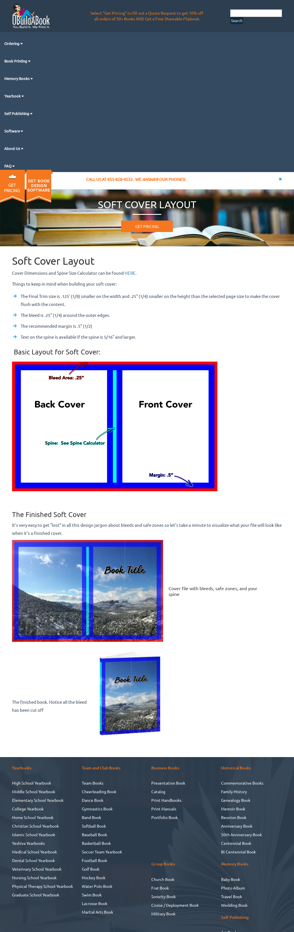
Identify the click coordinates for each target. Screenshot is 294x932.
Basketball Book (96, 843)
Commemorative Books (242, 782)
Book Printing (16, 61)
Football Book (94, 860)
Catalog (158, 791)
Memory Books (17, 78)
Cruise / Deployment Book (175, 905)
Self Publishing (17, 113)
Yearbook (13, 95)
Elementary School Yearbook (37, 800)
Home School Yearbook (32, 817)
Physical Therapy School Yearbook (42, 886)
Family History (234, 791)
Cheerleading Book (99, 791)
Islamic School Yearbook (33, 834)
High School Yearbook (31, 782)
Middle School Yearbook (33, 791)
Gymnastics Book (97, 808)
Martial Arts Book (97, 912)
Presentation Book (168, 782)
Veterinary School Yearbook (36, 868)
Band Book (91, 817)
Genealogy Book (235, 800)
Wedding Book (234, 905)
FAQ (8, 165)
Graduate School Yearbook (35, 894)
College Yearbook (28, 808)
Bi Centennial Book (238, 851)
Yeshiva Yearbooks (28, 843)
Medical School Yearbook (34, 851)
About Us (12, 148)
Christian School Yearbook (35, 825)
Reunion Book (233, 817)
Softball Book (94, 825)
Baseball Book (94, 834)
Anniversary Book (236, 825)
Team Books (92, 782)
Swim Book (92, 894)
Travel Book (231, 896)
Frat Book (160, 887)
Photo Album (233, 887)
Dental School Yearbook (33, 860)
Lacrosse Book (94, 903)
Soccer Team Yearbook (102, 851)
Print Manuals (163, 808)
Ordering (12, 43)
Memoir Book (233, 808)
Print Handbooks (166, 800)
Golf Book (90, 868)
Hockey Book (93, 877)
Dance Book (92, 800)
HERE (130, 273)
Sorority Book (163, 896)
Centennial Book (236, 843)
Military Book (163, 913)
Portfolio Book (164, 817)
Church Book (162, 879)
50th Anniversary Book (241, 834)
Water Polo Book (97, 886)
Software (12, 130)
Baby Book (230, 879)
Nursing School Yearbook (34, 877)
